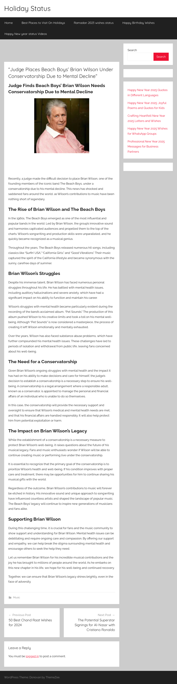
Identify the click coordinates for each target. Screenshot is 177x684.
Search (132, 50)
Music (16, 597)
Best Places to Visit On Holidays (43, 23)
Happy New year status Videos (25, 34)
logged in (32, 656)
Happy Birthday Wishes (138, 23)
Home (8, 23)
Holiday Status (27, 8)
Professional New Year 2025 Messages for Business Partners (146, 147)
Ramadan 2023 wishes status (94, 23)
